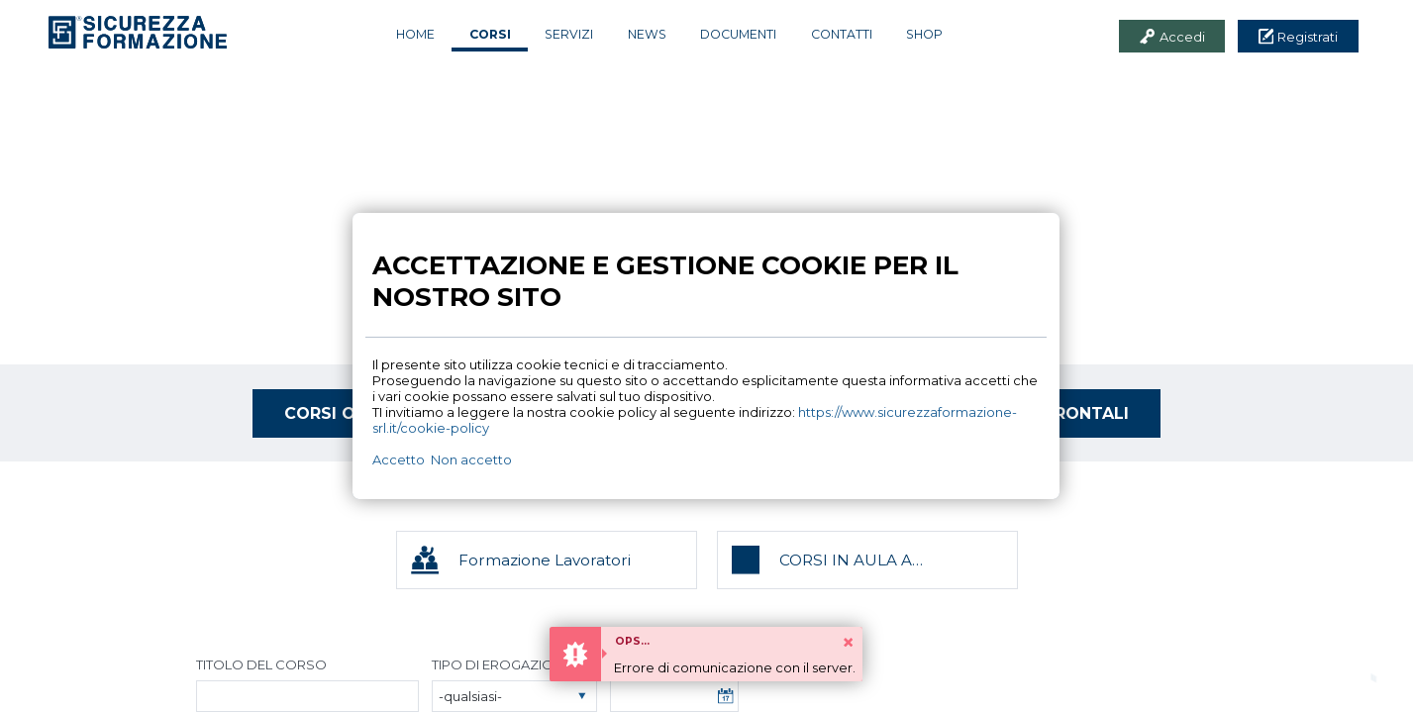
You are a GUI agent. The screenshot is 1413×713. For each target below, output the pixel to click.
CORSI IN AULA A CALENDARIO (845, 560)
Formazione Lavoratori (544, 560)
